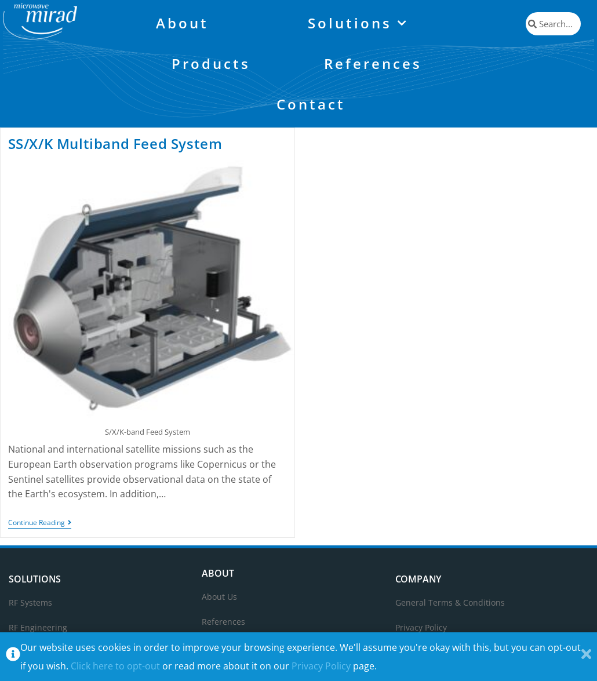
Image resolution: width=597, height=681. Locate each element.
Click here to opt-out (115, 666)
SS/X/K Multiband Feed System (115, 143)
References (373, 63)
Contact (310, 104)
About (182, 22)
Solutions (358, 23)
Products (211, 63)
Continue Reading (39, 523)
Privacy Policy (321, 666)
